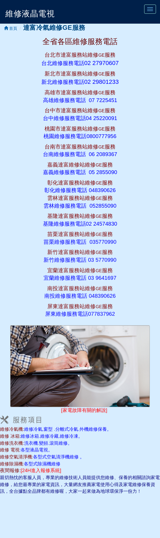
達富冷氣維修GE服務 (54, 27)
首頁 (10, 28)
